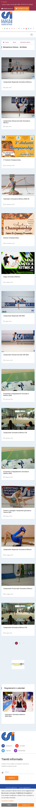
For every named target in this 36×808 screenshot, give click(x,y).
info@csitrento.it (7, 8)
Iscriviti (12, 778)
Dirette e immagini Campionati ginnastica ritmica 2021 (17, 511)
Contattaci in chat (22, 8)
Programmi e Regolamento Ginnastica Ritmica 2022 (16, 472)
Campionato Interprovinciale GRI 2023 (16, 355)
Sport (14, 42)
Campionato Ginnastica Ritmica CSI (15, 433)
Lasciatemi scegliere (7, 801)
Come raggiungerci (24, 787)
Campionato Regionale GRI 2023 (14, 316)
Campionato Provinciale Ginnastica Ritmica (17, 588)
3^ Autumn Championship (12, 160)
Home (6, 42)
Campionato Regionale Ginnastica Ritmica (17, 82)
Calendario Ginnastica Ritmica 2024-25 (16, 199)
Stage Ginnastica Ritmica (11, 277)
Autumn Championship (11, 238)
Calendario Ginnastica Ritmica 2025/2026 (15, 715)
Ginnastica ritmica (25, 42)
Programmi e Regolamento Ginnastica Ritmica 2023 (16, 394)
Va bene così (26, 805)
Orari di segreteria (11, 787)
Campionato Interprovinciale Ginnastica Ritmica (16, 122)
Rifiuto (9, 805)
